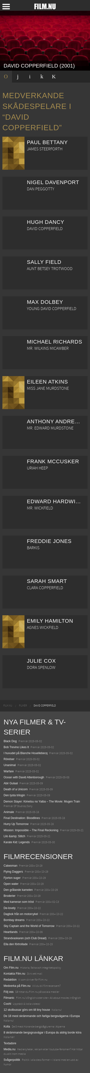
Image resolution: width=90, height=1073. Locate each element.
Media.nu (9, 1049)
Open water (11, 884)
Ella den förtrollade (16, 944)
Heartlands (11, 932)
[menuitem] (7, 706)
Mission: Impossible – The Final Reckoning (31, 830)
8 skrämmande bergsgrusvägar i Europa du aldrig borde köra (42, 1032)
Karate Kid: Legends (17, 842)
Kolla (7, 1026)
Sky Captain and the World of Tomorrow (29, 926)
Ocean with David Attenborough (24, 777)
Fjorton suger (12, 878)
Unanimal (10, 765)
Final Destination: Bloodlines (22, 818)
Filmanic (9, 998)
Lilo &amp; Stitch (14, 836)
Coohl (7, 1003)
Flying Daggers (13, 871)
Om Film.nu (11, 967)
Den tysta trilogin (14, 795)
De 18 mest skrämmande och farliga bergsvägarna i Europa (42, 1016)
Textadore (10, 1043)
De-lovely (10, 908)
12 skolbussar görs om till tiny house (27, 1009)
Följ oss (8, 992)
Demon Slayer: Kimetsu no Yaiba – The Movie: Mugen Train (42, 801)
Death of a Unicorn (16, 789)
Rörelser (9, 759)
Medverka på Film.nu (17, 986)
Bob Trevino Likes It (16, 747)
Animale (9, 812)
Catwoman (10, 865)
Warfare (9, 771)
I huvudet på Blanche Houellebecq (26, 753)
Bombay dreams (14, 920)
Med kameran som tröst (19, 902)
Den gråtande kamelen (18, 890)
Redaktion (10, 979)
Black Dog (10, 741)
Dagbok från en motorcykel (21, 914)
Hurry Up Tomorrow (16, 824)
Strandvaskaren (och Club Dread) (25, 938)
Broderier (9, 896)
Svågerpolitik (12, 1060)
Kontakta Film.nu (14, 973)
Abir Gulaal (11, 783)
